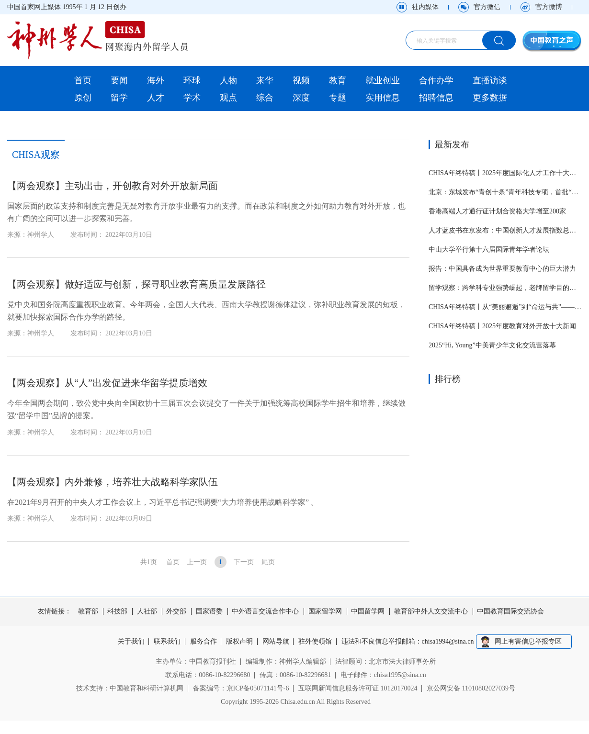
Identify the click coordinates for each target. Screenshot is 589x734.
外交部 (176, 611)
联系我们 (167, 641)
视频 (301, 80)
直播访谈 (490, 80)
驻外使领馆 (315, 641)
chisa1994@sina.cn (448, 641)
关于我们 (131, 641)
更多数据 (490, 97)
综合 (264, 97)
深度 (301, 97)
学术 (192, 97)
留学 (119, 97)
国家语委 (209, 611)
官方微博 (548, 7)
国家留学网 (325, 611)
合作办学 (436, 80)
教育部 (88, 611)
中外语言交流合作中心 (265, 611)
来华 (264, 80)
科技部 (117, 611)
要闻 (119, 80)
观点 (228, 97)
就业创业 (382, 80)
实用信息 (382, 97)
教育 (337, 80)
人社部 (147, 611)
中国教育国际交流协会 (510, 611)
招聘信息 (436, 97)
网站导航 (275, 641)
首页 (82, 80)
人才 (155, 97)
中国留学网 (368, 611)
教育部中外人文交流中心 (431, 611)
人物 (228, 80)
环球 (192, 80)
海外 (155, 80)
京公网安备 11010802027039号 (471, 688)
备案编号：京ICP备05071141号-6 (241, 688)
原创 (82, 97)
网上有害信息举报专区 (528, 641)
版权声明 (239, 641)
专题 (337, 97)
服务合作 (203, 641)
